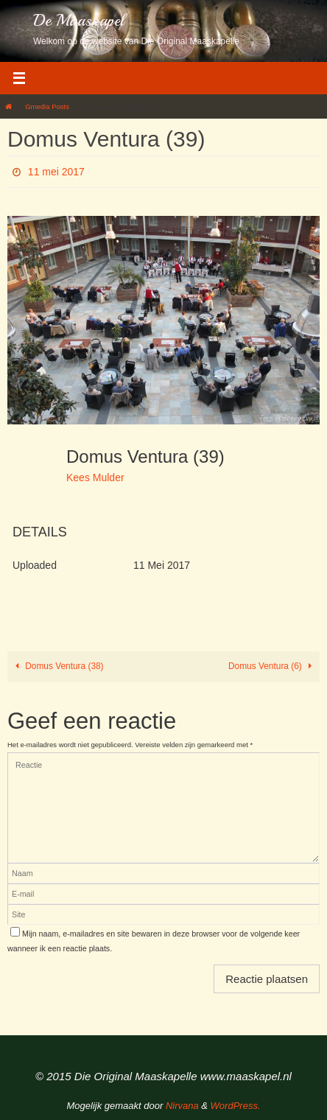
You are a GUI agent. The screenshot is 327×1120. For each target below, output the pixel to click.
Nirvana (182, 1105)
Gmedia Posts (47, 106)
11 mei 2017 (56, 172)
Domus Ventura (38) (56, 666)
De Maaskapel (78, 20)
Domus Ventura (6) (272, 666)
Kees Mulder (95, 477)
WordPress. (236, 1105)
